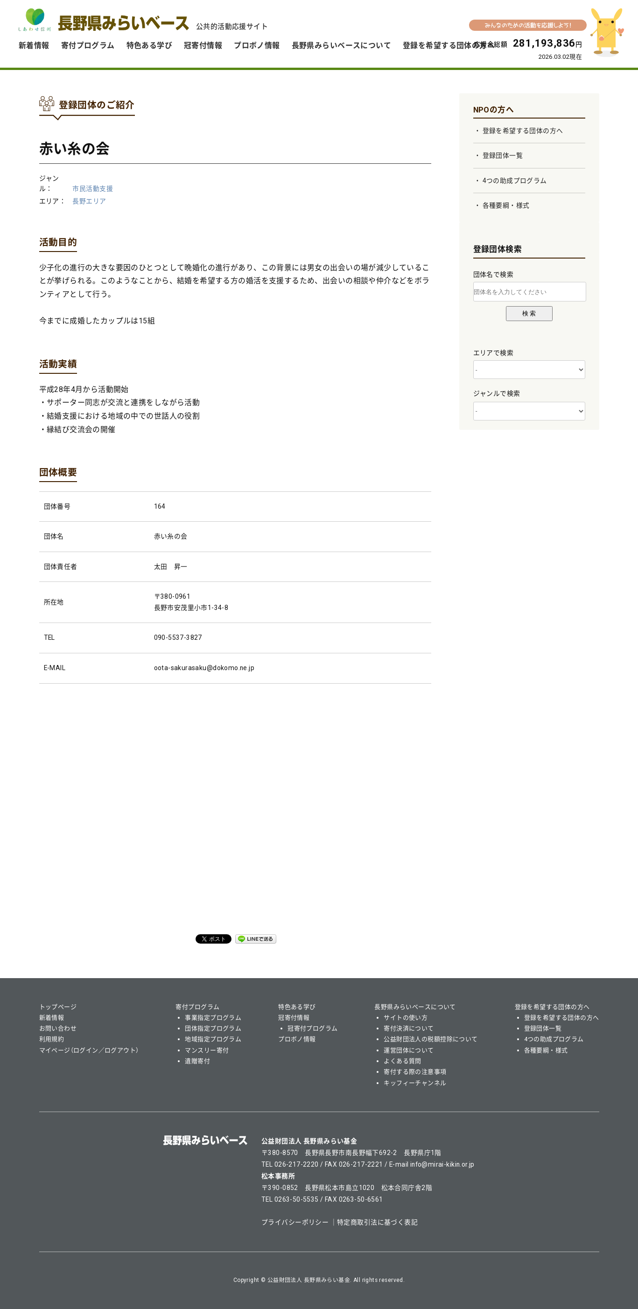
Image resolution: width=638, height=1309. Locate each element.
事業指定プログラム (213, 1017)
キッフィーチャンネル (415, 1082)
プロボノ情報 (257, 45)
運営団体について (409, 1050)
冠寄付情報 (203, 45)
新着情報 (34, 45)
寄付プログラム (88, 45)
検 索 (529, 313)
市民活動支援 (92, 188)
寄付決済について (409, 1028)
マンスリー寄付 (207, 1050)
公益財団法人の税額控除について (430, 1039)
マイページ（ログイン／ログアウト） (89, 1050)
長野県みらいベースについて (341, 45)
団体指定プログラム (213, 1028)
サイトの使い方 (406, 1017)
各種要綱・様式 (506, 205)
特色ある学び (149, 45)
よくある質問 (402, 1060)
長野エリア (89, 201)
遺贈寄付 (197, 1060)
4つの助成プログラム (515, 180)
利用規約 (51, 1039)
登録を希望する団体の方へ (449, 45)
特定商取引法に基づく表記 (377, 1222)
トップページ (58, 1006)
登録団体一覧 (503, 155)
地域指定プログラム (213, 1039)
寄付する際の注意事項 (415, 1071)
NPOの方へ (493, 109)
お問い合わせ (58, 1028)
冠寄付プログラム (312, 1028)
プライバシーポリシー (295, 1222)
